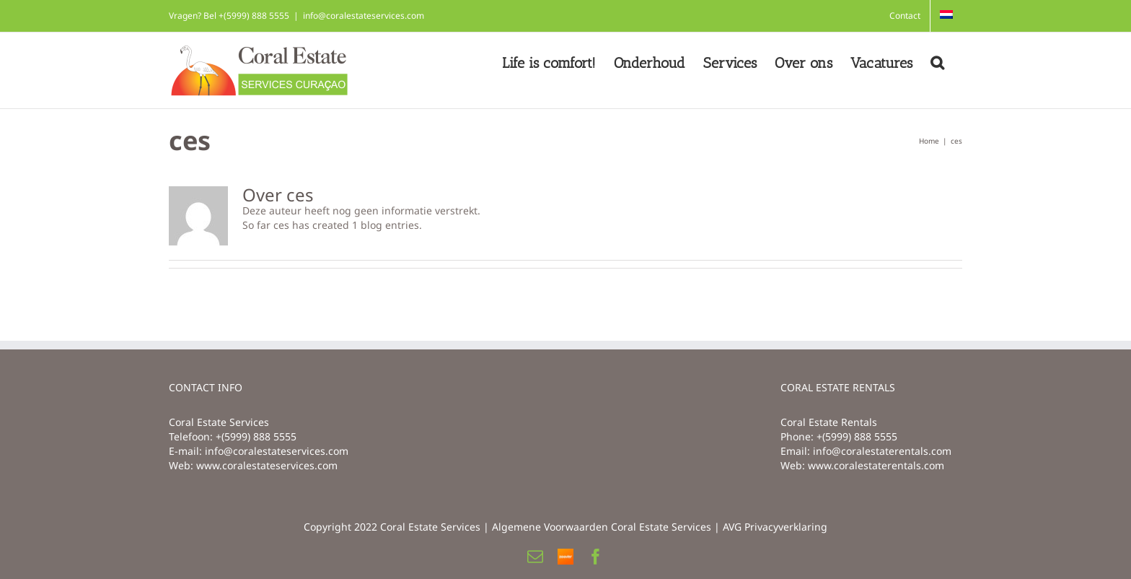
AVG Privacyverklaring (775, 527)
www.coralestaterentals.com (876, 465)
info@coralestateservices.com (363, 15)
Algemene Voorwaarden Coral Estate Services (601, 527)
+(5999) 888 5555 (256, 436)
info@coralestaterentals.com (882, 451)
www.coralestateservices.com (267, 465)
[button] (937, 62)
